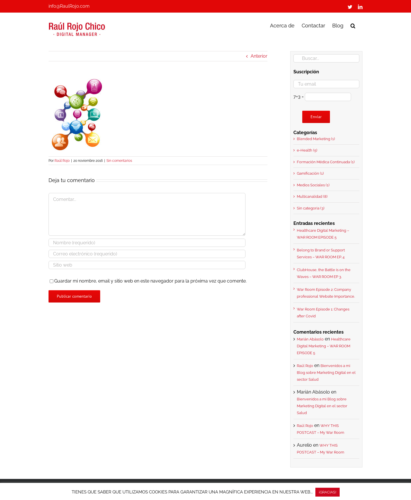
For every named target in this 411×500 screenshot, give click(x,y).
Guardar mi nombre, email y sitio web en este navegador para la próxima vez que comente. (150, 281)
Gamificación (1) (310, 173)
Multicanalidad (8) (312, 196)
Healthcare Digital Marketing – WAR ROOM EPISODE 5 (323, 346)
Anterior (259, 56)
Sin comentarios (119, 161)
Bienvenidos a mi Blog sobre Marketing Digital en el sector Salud (326, 373)
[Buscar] (297, 58)
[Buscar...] (326, 58)
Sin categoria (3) (310, 208)
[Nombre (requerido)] (147, 243)
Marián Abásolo (310, 339)
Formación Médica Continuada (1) (325, 162)
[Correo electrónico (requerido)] (147, 254)
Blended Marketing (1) (316, 139)
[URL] (147, 265)
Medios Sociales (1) (313, 185)
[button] (352, 25)
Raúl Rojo (62, 161)
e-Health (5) (307, 150)
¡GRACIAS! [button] (327, 492)
